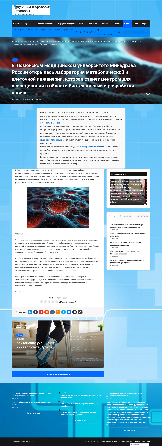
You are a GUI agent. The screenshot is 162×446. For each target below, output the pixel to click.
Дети (136, 24)
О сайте (57, 30)
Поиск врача (19, 30)
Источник (19, 292)
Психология (92, 24)
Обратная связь (68, 30)
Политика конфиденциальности (138, 442)
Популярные (125, 216)
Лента (50, 30)
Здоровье (28, 24)
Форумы (43, 30)
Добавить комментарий (58, 374)
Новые (112, 216)
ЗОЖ (81, 24)
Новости (16, 24)
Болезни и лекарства (45, 24)
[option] (58, 344)
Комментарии (142, 216)
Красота (105, 24)
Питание (116, 24)
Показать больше (33, 413)
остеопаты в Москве (50, 123)
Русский (134, 445)
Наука (126, 24)
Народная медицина (66, 24)
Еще (144, 24)
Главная (15, 41)
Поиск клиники (31, 30)
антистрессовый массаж (92, 147)
